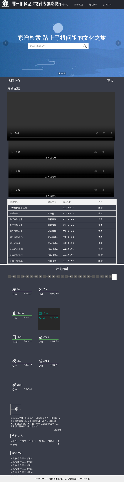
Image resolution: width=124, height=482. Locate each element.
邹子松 (13, 444)
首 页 (51, 4)
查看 (100, 207)
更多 (110, 80)
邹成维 (23, 441)
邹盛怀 (32, 441)
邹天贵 (13, 441)
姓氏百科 (107, 4)
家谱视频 (78, 4)
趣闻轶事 (93, 4)
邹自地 (51, 441)
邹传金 (42, 441)
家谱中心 (64, 4)
